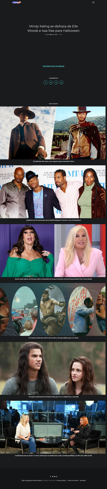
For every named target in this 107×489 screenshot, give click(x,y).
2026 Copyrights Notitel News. (32, 480)
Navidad (83, 480)
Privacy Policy (61, 480)
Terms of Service (73, 480)
